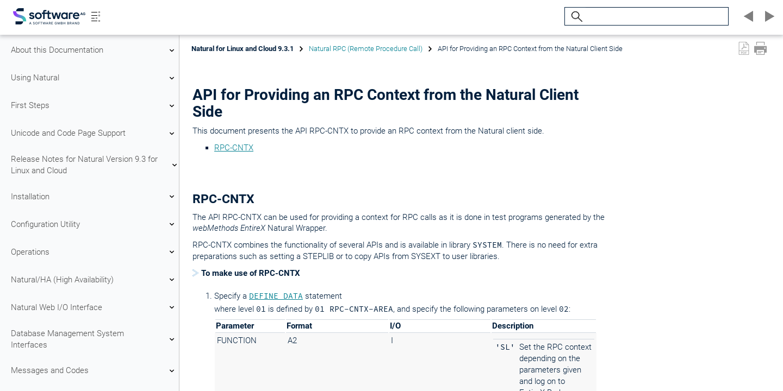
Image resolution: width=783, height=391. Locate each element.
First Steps (94, 105)
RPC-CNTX (233, 148)
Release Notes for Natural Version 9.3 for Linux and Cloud (94, 164)
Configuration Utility (94, 224)
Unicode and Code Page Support (94, 133)
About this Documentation (94, 50)
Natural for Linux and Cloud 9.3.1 (242, 49)
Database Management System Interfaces (94, 339)
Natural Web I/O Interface (94, 307)
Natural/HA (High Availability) (94, 279)
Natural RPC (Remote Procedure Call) (365, 49)
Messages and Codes (94, 370)
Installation (94, 196)
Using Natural (94, 78)
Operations (94, 252)
